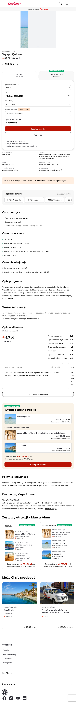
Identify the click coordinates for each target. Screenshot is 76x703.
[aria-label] (14, 3)
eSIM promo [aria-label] (7, 658)
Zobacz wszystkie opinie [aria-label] (38, 394)
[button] (38, 673)
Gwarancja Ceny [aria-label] (9, 654)
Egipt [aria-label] (13, 51)
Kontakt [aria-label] (5, 650)
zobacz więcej (7, 298)
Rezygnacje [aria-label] (7, 663)
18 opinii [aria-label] (15, 58)
